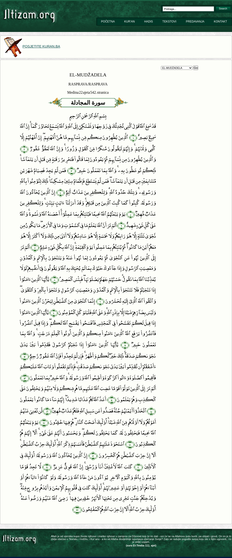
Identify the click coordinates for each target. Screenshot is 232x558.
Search (223, 8)
